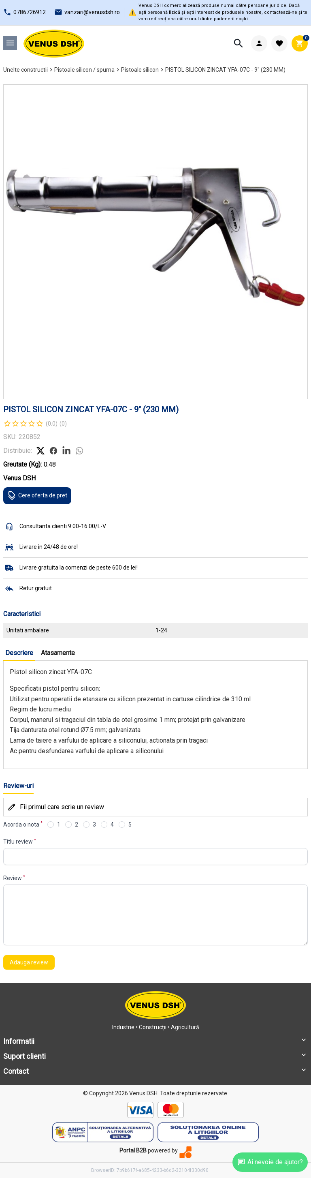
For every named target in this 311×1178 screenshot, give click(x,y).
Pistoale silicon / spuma (84, 69)
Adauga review (29, 962)
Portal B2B (133, 1150)
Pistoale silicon (140, 69)
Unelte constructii (25, 69)
